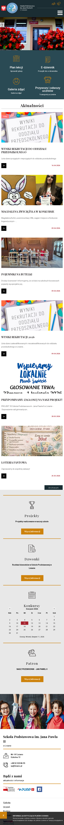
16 (10, 626)
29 (54, 630)
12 (32, 623)
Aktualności (32, 105)
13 (39, 623)
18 (24, 626)
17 (17, 626)
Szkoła (6, 802)
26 (32, 630)
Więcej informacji (32, 531)
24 (17, 630)
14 (47, 623)
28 (47, 630)
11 (24, 623)
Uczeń (6, 807)
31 (17, 633)
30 (10, 633)
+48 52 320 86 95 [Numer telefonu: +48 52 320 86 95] (18, 763)
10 (17, 623)
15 (54, 623)
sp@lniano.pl (53, 4)
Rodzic (6, 811)
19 (32, 626)
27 (39, 630)
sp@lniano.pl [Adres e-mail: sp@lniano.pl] (16, 766)
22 (54, 626)
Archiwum (53, 488)
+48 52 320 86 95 (59, 3)
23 (10, 630)
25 (24, 630)
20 (39, 626)
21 (47, 626)
